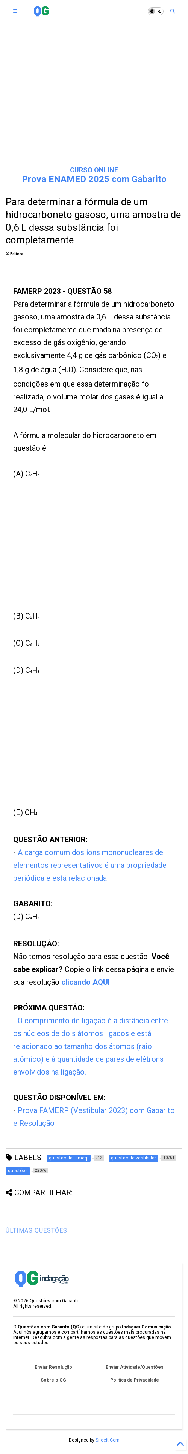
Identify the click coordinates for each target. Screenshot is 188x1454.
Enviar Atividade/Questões (135, 1367)
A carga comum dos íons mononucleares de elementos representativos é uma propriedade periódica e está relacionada (90, 865)
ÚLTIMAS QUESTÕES (36, 1230)
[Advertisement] (94, 102)
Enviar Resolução (53, 1367)
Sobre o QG (53, 1380)
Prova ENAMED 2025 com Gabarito (94, 179)
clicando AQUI (85, 982)
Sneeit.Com (108, 1440)
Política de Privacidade (134, 1380)
